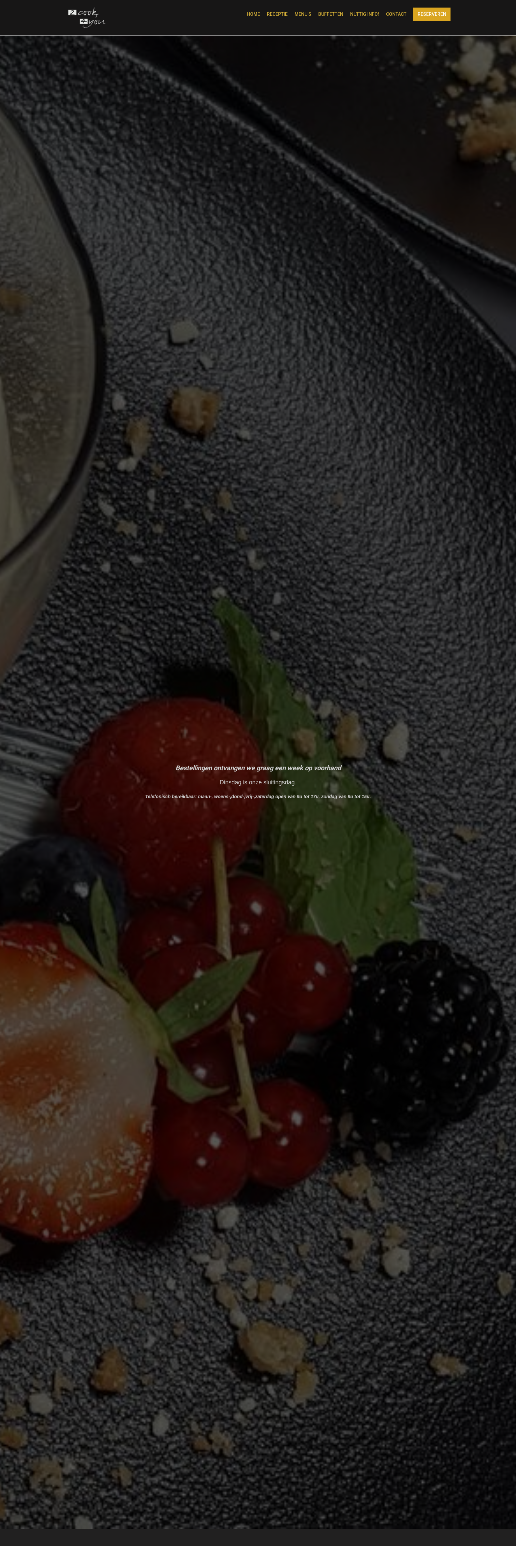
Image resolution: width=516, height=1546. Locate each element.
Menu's (303, 14)
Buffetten (330, 14)
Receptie (277, 14)
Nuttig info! (364, 14)
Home (253, 14)
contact (396, 14)
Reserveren (432, 14)
